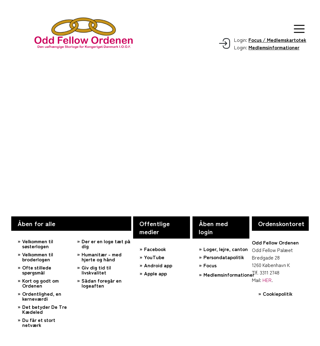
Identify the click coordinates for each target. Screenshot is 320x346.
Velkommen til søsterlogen (37, 244)
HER (267, 280)
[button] (299, 29)
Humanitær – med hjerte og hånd (102, 257)
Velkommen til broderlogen (37, 257)
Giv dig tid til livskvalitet (96, 270)
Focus (210, 265)
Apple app (155, 273)
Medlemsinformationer (226, 274)
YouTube (154, 257)
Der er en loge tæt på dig (106, 244)
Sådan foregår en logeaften (102, 283)
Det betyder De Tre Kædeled (44, 309)
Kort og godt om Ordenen (40, 283)
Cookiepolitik (277, 293)
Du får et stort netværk (38, 322)
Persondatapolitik (223, 257)
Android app (158, 265)
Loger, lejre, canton (225, 248)
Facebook (155, 248)
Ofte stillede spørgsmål (36, 270)
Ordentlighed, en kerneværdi (41, 296)
